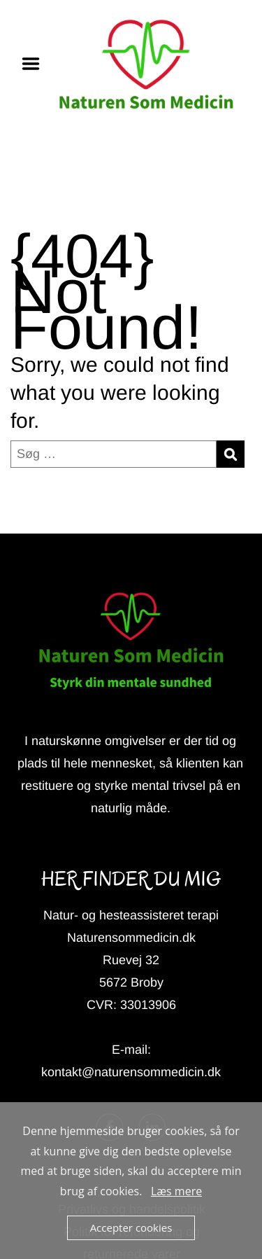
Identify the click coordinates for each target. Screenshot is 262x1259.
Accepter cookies (131, 1227)
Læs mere (176, 1191)
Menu (35, 64)
